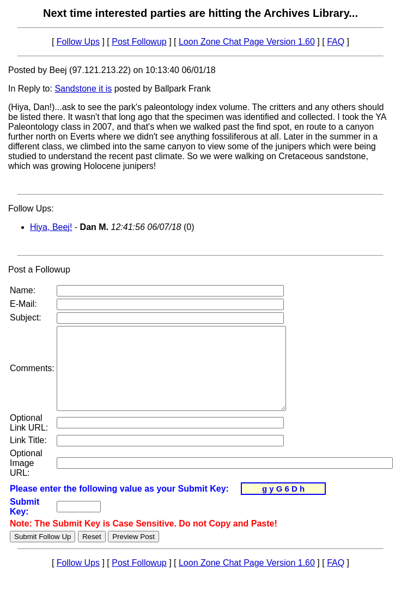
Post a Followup (39, 269)
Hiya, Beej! (51, 227)
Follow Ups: (31, 208)
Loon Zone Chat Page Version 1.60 (247, 41)
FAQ (335, 41)
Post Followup (139, 41)
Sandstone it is (83, 88)
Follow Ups (78, 41)
